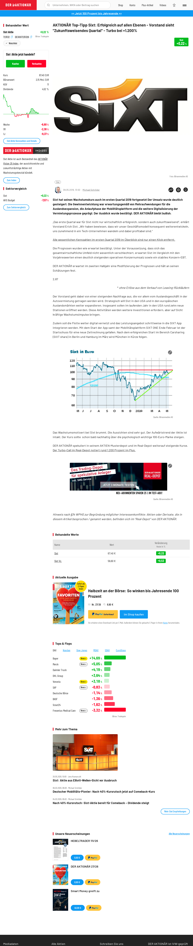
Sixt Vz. (58, 561)
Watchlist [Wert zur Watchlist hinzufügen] (13, 43)
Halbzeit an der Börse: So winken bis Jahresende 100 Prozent (133, 593)
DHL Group (58, 676)
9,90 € (77, 857)
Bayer (55, 658)
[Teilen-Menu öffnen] (170, 189)
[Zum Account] (132, 5)
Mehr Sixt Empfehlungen (175, 811)
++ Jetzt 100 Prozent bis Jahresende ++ (96, 13)
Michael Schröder (91, 189)
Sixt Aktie (8, 32)
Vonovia (56, 681)
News (83, 658)
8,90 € (77, 882)
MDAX (96, 650)
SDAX (107, 650)
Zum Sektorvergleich (16, 207)
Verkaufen (37, 63)
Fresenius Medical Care (64, 710)
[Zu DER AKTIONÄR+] (147, 5)
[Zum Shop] (120, 5)
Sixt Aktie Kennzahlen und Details (22, 140)
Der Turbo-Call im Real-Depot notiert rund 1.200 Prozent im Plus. (94, 450)
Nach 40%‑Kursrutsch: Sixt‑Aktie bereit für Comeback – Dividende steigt (101, 803)
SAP (54, 687)
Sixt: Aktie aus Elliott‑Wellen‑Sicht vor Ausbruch (85, 780)
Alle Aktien (58, 944)
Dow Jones (81, 650)
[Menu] (184, 5)
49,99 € (77, 907)
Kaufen (15, 63)
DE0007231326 (23, 36)
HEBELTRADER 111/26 (84, 841)
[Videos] (162, 5)
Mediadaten (10, 944)
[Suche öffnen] (48, 5)
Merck (55, 664)
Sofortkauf (103, 614)
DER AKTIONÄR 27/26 (84, 866)
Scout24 (57, 705)
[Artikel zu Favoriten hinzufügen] (185, 189)
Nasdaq (66, 650)
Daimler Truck (60, 670)
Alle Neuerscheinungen (179, 833)
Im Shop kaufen (134, 614)
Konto (165, 622)
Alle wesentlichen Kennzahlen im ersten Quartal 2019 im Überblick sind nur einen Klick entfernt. (114, 239)
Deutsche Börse (60, 693)
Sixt (57, 182)
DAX (54, 650)
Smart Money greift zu (85, 891)
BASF (55, 699)
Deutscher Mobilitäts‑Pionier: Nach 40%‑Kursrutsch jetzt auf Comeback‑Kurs (104, 791)
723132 (8, 36)
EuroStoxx (121, 650)
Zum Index (11, 180)
